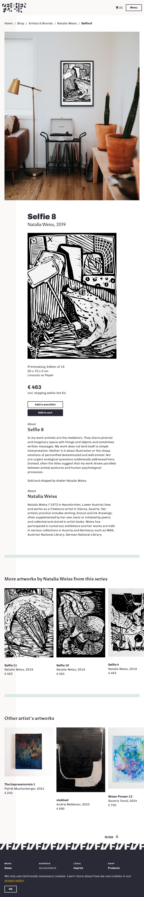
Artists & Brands (41, 23)
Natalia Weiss (67, 23)
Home (8, 23)
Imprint (78, 868)
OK (10, 889)
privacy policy (14, 880)
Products (114, 868)
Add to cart (45, 412)
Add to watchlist (45, 404)
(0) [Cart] (119, 8)
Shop (20, 23)
